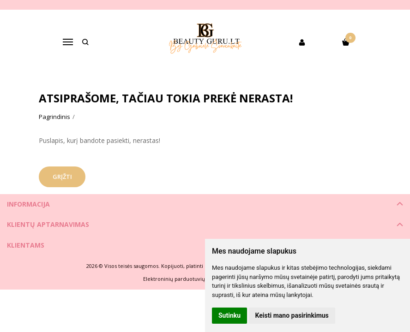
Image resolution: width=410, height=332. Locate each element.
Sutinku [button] (229, 315)
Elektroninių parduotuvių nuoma (183, 278)
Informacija (28, 204)
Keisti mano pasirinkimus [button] (292, 315)
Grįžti (63, 176)
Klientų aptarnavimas (48, 224)
